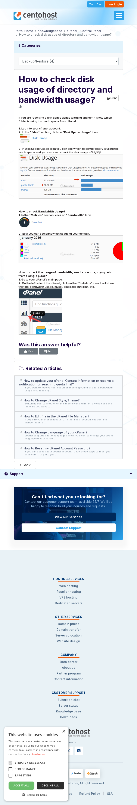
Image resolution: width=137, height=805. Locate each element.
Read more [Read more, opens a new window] (38, 754)
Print (112, 98)
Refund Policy (89, 793)
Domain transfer (68, 629)
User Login (114, 4)
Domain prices (68, 624)
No (48, 351)
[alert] (36, 764)
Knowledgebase (50, 31)
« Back (25, 465)
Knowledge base (68, 711)
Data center (68, 662)
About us (68, 667)
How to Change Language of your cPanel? (68, 435)
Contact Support (68, 528)
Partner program (68, 673)
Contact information (69, 679)
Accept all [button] (21, 785)
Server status (68, 705)
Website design (68, 641)
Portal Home (24, 31)
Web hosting (68, 586)
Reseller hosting (68, 591)
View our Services (68, 517)
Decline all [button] (50, 785)
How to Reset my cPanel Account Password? (68, 451)
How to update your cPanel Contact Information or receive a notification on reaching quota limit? (68, 385)
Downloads (68, 717)
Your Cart (96, 4)
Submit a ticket (68, 700)
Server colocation (68, 635)
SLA (110, 793)
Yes (28, 351)
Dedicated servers (68, 603)
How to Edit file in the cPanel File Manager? (68, 419)
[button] (36, 794)
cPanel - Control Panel (84, 31)
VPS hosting (68, 597)
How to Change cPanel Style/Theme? (68, 403)
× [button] (63, 731)
